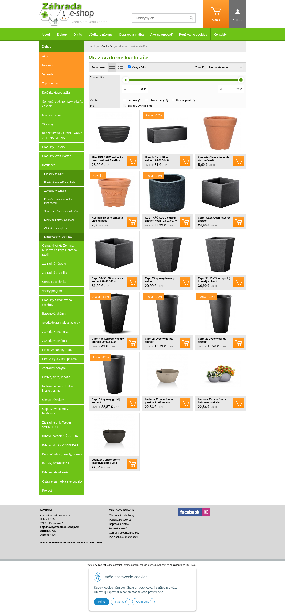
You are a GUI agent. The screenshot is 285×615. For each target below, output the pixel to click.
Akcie (45, 56)
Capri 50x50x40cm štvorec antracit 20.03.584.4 (108, 280)
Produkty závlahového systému (57, 302)
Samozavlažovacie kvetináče (61, 211)
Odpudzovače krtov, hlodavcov (55, 411)
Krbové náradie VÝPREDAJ (60, 436)
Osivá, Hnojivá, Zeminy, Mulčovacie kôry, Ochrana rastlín (59, 250)
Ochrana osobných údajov (124, 532)
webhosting (163, 565)
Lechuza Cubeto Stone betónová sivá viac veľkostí (212, 402)
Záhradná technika (54, 272)
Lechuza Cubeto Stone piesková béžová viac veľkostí (159, 402)
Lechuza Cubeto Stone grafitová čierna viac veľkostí (106, 462)
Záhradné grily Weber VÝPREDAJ (56, 425)
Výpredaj (48, 74)
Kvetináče (48, 165)
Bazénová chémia (54, 313)
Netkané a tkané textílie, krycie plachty (58, 388)
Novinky (47, 65)
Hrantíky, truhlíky (53, 173)
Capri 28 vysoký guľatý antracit (212, 340)
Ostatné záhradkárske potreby (62, 481)
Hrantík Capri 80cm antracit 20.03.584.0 (157, 159)
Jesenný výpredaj (140, 105)
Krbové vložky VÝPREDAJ (60, 445)
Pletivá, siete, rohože (56, 377)
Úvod (46, 34)
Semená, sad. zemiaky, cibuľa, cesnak (62, 104)
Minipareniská (51, 115)
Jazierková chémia (54, 341)
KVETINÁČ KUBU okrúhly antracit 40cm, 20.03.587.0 (161, 219)
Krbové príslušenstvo (56, 472)
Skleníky (48, 124)
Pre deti (47, 490)
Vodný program (52, 291)
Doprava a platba (131, 34)
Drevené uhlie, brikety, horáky (62, 454)
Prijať (101, 601)
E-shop (62, 34)
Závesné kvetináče (55, 190)
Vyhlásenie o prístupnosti (123, 537)
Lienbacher (159, 100)
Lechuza (134, 100)
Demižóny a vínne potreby (59, 359)
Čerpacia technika (54, 282)
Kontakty (220, 34)
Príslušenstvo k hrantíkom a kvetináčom (60, 201)
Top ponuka (50, 83)
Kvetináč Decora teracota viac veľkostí (107, 219)
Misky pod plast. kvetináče (59, 219)
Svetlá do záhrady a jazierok (61, 322)
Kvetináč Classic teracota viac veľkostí (213, 159)
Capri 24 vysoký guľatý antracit (159, 340)
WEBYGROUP (190, 565)
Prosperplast (185, 100)
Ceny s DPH (139, 67)
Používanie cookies (193, 34)
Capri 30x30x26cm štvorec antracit (214, 219)
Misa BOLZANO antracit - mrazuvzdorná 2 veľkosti (107, 159)
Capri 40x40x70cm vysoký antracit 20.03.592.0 (108, 340)
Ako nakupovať (161, 34)
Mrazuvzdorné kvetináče (58, 236)
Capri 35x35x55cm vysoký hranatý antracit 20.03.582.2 (214, 281)
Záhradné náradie (54, 263)
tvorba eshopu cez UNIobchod (140, 565)
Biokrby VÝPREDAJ (55, 463)
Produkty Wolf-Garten (56, 156)
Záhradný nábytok (54, 368)
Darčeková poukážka (56, 92)
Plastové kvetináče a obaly (59, 182)
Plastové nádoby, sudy (57, 350)
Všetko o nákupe (100, 34)
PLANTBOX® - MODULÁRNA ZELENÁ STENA (62, 136)
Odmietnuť (143, 601)
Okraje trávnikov (53, 400)
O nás (77, 34)
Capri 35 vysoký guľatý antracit (106, 401)
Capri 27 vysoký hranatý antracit (160, 280)
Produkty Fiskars (53, 147)
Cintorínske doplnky (55, 228)
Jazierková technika (55, 331)
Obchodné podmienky (121, 515)
